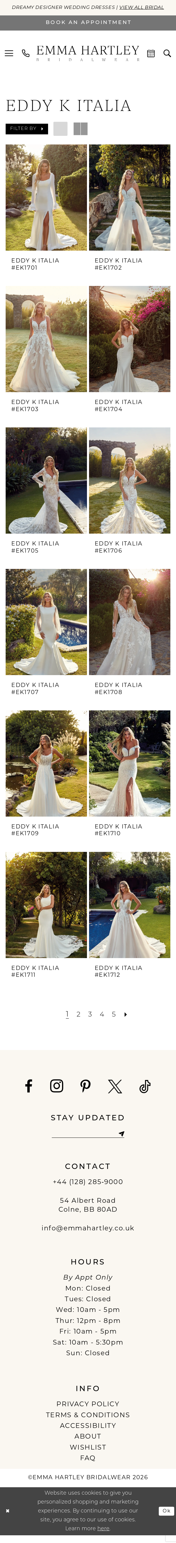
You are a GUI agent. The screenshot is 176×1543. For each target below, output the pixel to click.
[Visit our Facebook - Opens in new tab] (29, 1094)
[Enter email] (88, 1141)
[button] (9, 61)
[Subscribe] (124, 1141)
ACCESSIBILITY (88, 1434)
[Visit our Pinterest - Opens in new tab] (85, 1094)
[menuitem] (9, 61)
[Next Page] (128, 1022)
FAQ (88, 1466)
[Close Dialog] (8, 1519)
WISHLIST (88, 1455)
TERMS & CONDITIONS (88, 1423)
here (103, 1536)
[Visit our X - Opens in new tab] (115, 1094)
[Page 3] (90, 1022)
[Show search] (167, 60)
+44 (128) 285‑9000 (88, 1190)
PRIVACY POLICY (87, 1412)
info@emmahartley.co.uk (88, 1236)
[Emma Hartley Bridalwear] (88, 60)
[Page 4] (102, 1022)
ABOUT (88, 1445)
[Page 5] (115, 1022)
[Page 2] (77, 1022)
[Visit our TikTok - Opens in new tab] (145, 1094)
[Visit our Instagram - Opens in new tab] (57, 1092)
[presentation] (46, 205)
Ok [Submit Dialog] (166, 1518)
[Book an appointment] (88, 30)
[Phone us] (26, 60)
